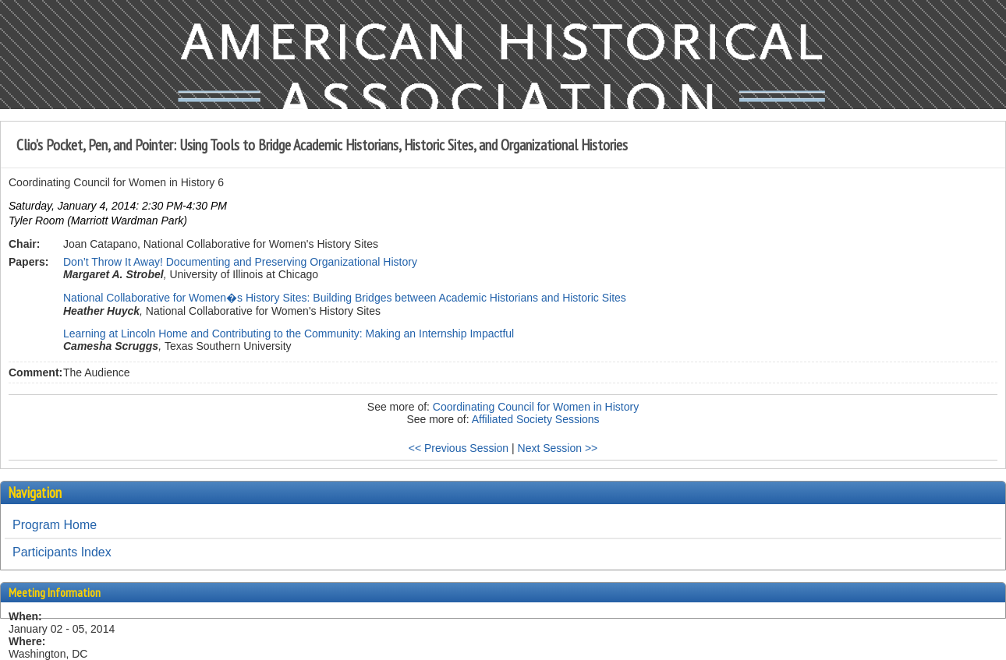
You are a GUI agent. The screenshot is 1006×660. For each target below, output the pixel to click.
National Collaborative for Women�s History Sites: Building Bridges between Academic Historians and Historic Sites (344, 297)
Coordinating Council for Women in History (536, 407)
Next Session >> (558, 448)
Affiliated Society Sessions (536, 419)
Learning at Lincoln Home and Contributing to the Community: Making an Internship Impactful (288, 333)
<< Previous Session (458, 448)
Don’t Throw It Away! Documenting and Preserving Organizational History (240, 262)
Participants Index (62, 552)
